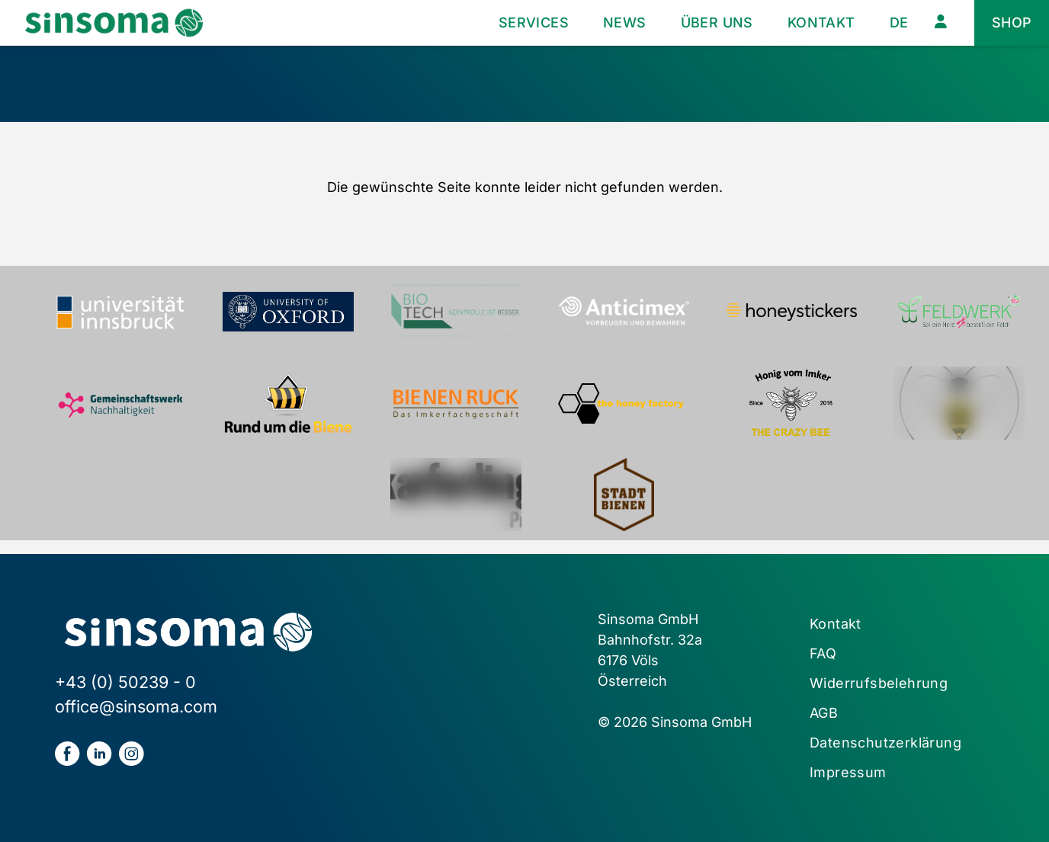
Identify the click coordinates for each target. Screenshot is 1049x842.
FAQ (823, 653)
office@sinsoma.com (136, 706)
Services (534, 22)
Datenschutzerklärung (885, 743)
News (624, 22)
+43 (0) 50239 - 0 (125, 682)
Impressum (848, 772)
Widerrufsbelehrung (879, 683)
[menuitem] (899, 23)
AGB (824, 713)
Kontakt (821, 22)
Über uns (717, 22)
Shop (1012, 22)
